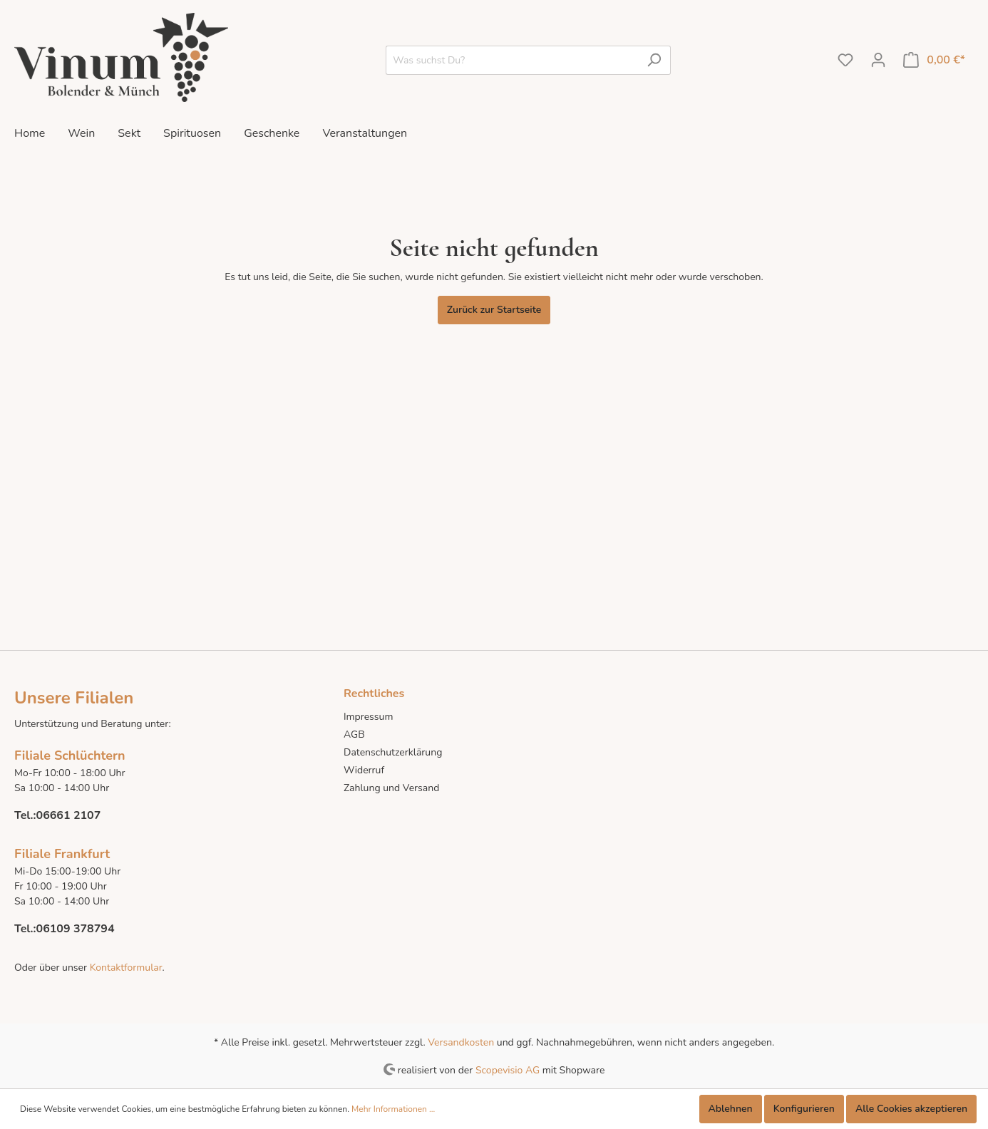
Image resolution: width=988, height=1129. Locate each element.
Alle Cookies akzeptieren (911, 1108)
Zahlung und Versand (391, 788)
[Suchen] (654, 60)
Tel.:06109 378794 (64, 929)
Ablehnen (731, 1108)
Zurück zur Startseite (494, 309)
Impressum (368, 716)
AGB (354, 734)
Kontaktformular (124, 967)
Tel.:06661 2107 (57, 815)
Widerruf (364, 770)
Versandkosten (461, 1042)
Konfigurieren (804, 1108)
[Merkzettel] (845, 60)
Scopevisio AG (507, 1069)
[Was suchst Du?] (512, 60)
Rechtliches (374, 693)
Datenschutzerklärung (393, 752)
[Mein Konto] (878, 60)
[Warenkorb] (934, 60)
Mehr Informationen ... (393, 1109)
